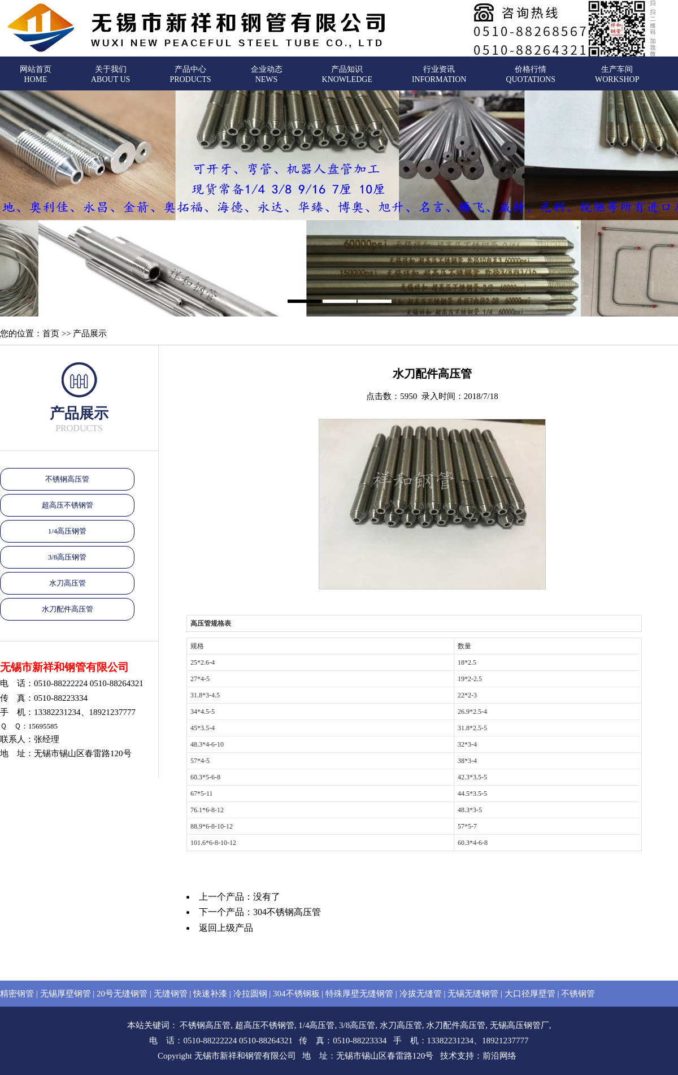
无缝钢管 (171, 993)
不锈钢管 (578, 993)
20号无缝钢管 (122, 993)
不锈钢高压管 (67, 479)
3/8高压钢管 (67, 557)
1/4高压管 (316, 1025)
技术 (448, 1055)
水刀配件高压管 (67, 609)
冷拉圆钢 (250, 993)
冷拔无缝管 (420, 993)
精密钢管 (17, 993)
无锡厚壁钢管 (65, 993)
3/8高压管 (357, 1025)
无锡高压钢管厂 (519, 1025)
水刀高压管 (67, 583)
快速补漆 (210, 993)
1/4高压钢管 (67, 531)
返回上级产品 (226, 928)
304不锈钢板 (296, 993)
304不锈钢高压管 (287, 912)
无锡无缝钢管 (472, 993)
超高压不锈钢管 (67, 505)
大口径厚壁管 (530, 993)
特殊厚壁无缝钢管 (359, 993)
